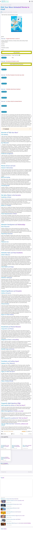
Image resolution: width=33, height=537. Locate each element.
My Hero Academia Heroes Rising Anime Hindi (16, 446)
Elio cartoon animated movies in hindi (27, 446)
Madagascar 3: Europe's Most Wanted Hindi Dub (9, 498)
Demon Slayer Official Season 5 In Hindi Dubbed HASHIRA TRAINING (18, 522)
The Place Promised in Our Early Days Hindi (14, 74)
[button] (1, 1)
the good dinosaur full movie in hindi (12, 507)
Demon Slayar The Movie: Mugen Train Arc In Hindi (15, 515)
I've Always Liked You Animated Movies (13, 101)
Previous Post (3, 471)
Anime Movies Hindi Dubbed (8, 431)
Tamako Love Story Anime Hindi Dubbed (13, 519)
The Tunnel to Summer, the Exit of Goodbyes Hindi (15, 500)
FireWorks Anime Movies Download (12, 89)
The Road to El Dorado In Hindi (12, 61)
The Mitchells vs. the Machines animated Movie (5, 446)
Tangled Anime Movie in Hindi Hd (12, 38)
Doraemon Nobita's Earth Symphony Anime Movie (5, 458)
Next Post (30, 471)
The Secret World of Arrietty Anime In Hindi (14, 504)
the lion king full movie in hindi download (13, 511)
